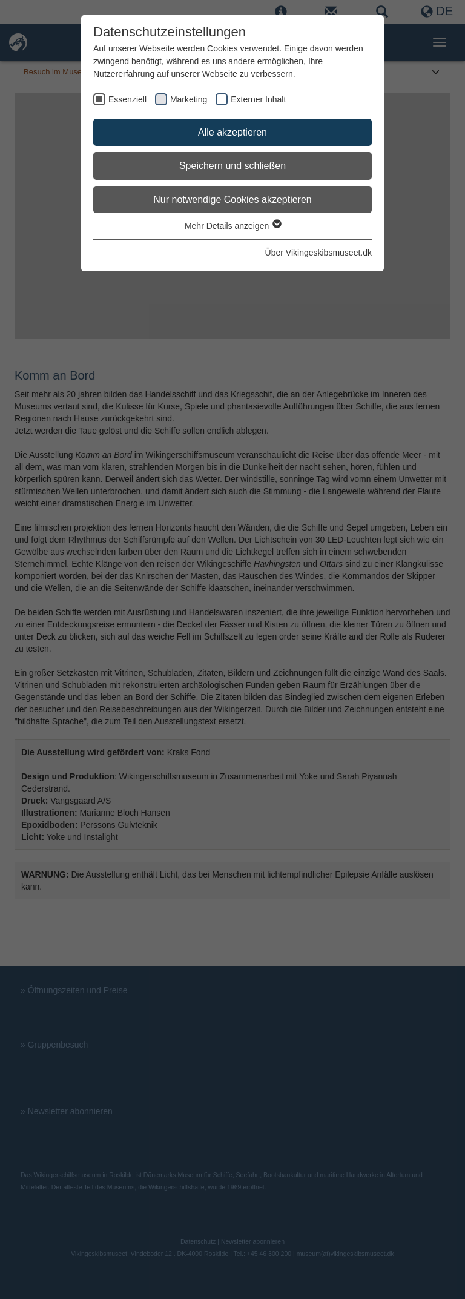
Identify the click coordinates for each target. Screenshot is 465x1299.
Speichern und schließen (232, 165)
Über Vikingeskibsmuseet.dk (318, 252)
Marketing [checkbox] (188, 99)
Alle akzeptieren (232, 132)
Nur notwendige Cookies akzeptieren (232, 199)
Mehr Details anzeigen (232, 226)
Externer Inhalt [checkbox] (258, 99)
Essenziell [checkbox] (127, 99)
